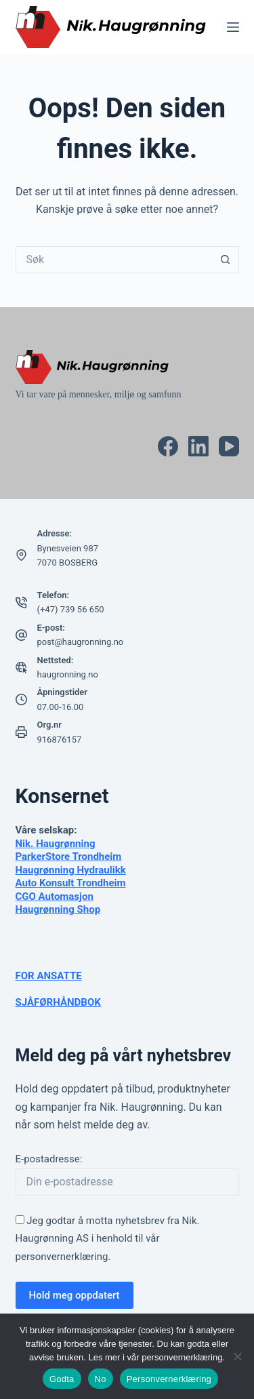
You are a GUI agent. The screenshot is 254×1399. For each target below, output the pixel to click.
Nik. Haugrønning (56, 844)
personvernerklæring (62, 1256)
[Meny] (233, 27)
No (100, 1379)
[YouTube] (229, 446)
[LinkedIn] (198, 446)
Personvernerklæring (169, 1379)
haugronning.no (67, 674)
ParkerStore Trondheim (69, 856)
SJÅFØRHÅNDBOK (58, 1002)
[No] (237, 1356)
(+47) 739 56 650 (70, 609)
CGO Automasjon (54, 896)
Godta (62, 1379)
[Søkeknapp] (225, 259)
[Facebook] (168, 446)
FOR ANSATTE (49, 976)
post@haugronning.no (80, 642)
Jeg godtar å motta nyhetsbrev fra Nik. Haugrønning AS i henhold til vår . (108, 1239)
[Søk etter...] (114, 259)
